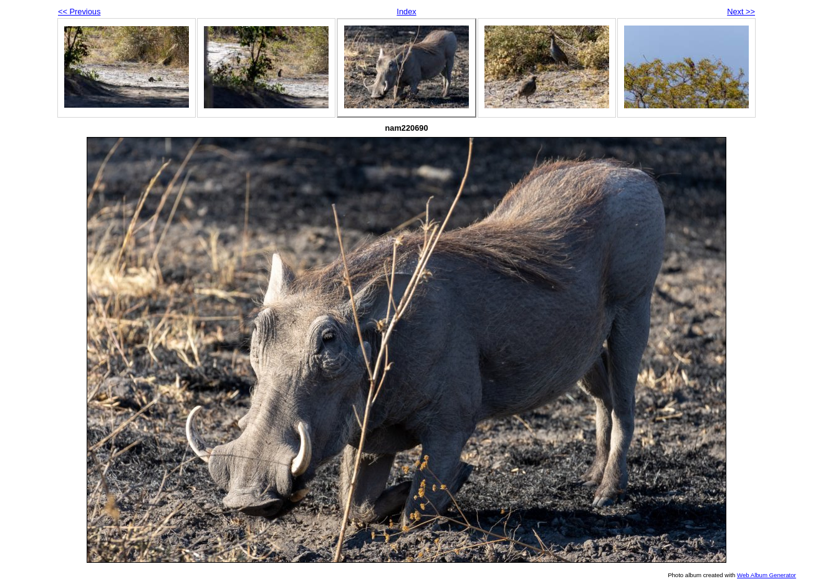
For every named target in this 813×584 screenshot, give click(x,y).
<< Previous (79, 11)
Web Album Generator (766, 575)
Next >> (741, 11)
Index (406, 11)
